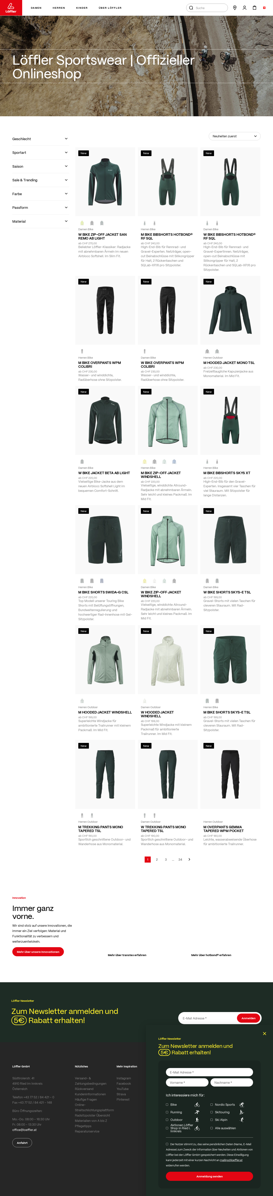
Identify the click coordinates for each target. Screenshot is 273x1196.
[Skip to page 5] (173, 860)
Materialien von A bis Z (91, 1120)
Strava (121, 1094)
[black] (92, 223)
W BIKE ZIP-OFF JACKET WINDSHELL (161, 594)
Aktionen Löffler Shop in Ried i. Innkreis (185, 1128)
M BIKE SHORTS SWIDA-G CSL (103, 592)
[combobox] (207, 8)
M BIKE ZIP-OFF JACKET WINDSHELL (161, 475)
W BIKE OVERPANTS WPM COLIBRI (162, 364)
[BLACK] (207, 581)
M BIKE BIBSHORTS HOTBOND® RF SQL (167, 236)
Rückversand (84, 1088)
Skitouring (230, 1112)
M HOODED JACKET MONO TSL (229, 363)
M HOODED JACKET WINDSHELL (105, 712)
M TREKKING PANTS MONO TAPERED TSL (100, 829)
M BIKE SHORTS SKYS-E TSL (227, 712)
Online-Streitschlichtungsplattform (94, 1107)
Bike (185, 1104)
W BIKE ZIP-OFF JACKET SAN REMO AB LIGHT (102, 236)
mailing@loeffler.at (231, 1160)
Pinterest (123, 1099)
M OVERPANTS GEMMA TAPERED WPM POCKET (223, 829)
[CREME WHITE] (154, 581)
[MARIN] (174, 461)
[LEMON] (144, 461)
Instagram (124, 1078)
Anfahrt (22, 1142)
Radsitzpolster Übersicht (92, 1115)
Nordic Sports (230, 1104)
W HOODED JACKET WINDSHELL (157, 714)
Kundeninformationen (90, 1094)
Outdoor (185, 1120)
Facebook (124, 1083)
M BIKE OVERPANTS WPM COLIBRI (99, 364)
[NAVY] (102, 581)
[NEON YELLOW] (82, 223)
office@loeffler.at (24, 1129)
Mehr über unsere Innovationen (38, 951)
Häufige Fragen (86, 1099)
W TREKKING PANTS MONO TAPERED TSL (163, 829)
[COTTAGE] (164, 461)
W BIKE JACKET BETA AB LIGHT (104, 473)
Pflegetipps (83, 1126)
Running (185, 1112)
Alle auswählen (225, 1128)
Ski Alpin (230, 1120)
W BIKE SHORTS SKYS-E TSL (227, 592)
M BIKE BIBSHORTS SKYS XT (226, 473)
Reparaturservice (87, 1131)
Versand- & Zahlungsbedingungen (90, 1081)
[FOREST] (102, 223)
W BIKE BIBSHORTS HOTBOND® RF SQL (229, 236)
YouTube (123, 1088)
